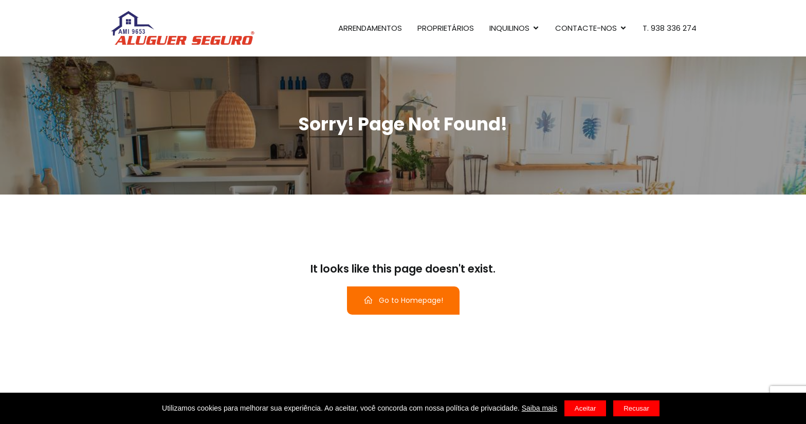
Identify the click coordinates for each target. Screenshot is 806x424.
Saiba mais (539, 408)
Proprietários (445, 28)
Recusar (636, 408)
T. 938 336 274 (670, 28)
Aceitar (585, 408)
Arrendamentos (370, 28)
